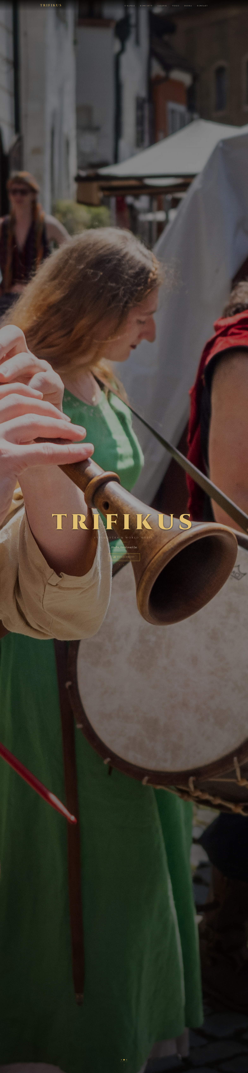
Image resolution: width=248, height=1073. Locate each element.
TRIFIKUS (51, 5)
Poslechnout (124, 557)
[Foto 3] (126, 1059)
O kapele (129, 6)
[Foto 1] (121, 1059)
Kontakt (202, 6)
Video (175, 6)
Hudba (188, 6)
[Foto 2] (124, 1059)
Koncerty (146, 6)
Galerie (162, 6)
